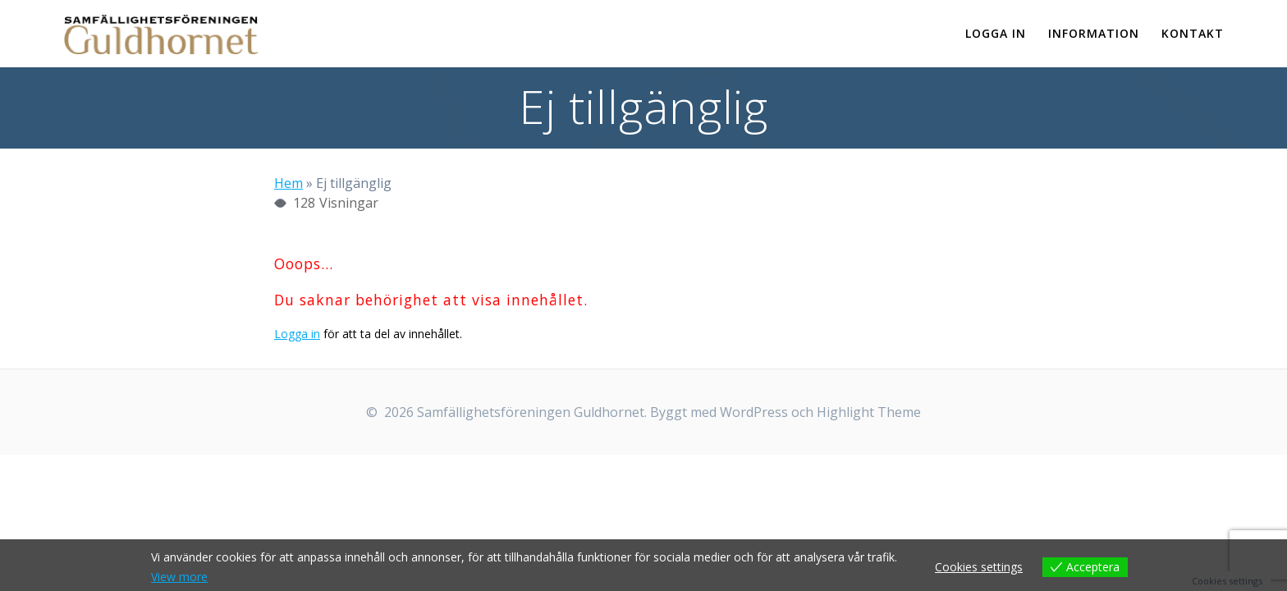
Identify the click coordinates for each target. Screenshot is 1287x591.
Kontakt (1192, 33)
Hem (288, 183)
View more (179, 576)
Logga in (995, 33)
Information (1093, 33)
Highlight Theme (869, 412)
